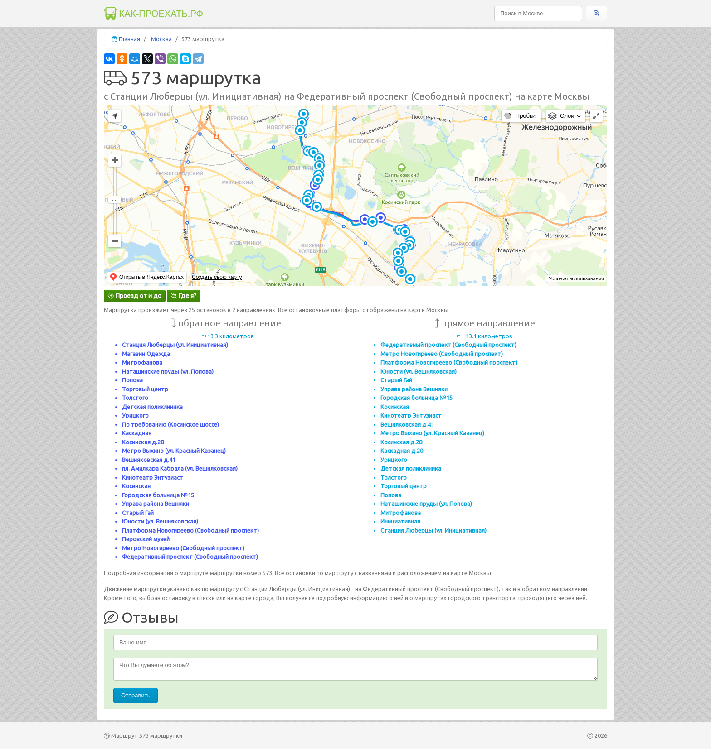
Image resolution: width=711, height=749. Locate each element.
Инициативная (400, 521)
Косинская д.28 (143, 442)
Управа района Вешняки (155, 503)
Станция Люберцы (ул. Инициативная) (175, 344)
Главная (129, 39)
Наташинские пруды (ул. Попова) (168, 371)
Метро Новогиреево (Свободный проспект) (183, 548)
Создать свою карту (217, 277)
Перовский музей (146, 539)
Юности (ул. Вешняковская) (160, 521)
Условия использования (576, 278)
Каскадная (136, 433)
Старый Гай (138, 512)
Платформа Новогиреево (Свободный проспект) (190, 530)
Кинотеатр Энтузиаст (152, 477)
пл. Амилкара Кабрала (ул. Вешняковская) (180, 468)
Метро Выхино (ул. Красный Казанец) (174, 450)
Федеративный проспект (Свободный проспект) (190, 556)
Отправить (135, 695)
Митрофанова (142, 362)
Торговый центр (145, 389)
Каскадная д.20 (401, 450)
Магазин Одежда (146, 353)
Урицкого (135, 415)
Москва (161, 39)
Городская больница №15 (158, 495)
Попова (132, 380)
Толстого (135, 397)
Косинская (136, 486)
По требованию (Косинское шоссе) (170, 424)
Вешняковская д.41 (148, 459)
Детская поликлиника (152, 406)
